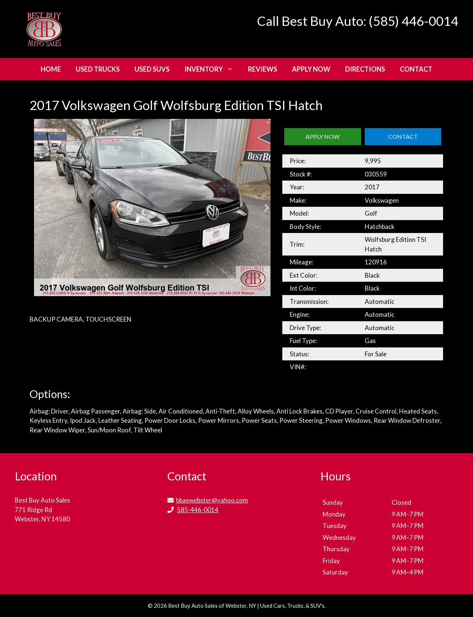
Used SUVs (152, 69)
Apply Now (311, 69)
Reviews (262, 69)
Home (51, 69)
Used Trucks (98, 69)
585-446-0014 (197, 510)
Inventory (212, 69)
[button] (37, 207)
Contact (416, 69)
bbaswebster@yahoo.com (212, 500)
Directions (365, 69)
